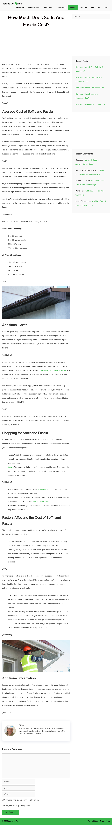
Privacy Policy (105, 821)
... (20, 736)
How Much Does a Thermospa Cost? (90, 87)
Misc (106, 7)
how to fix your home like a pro (53, 370)
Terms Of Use (93, 821)
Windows (83, 7)
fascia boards (42, 489)
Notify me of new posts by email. (17, 805)
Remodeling (48, 7)
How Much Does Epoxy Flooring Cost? (90, 104)
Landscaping (61, 7)
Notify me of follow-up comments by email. (21, 800)
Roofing (73, 7)
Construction (19, 7)
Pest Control (95, 7)
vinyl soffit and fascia (41, 501)
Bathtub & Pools (33, 7)
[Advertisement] (36, 43)
